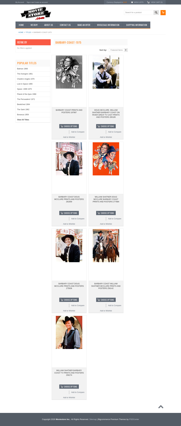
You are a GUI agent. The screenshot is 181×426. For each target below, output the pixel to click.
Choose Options (70, 126)
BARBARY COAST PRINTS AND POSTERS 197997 (69, 111)
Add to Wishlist (69, 137)
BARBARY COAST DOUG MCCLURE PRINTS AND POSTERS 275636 (69, 286)
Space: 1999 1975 (24, 89)
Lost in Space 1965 (25, 84)
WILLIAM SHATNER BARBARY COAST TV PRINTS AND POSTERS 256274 (69, 372)
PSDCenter (134, 419)
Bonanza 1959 (23, 115)
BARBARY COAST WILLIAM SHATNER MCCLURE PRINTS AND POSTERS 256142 (106, 286)
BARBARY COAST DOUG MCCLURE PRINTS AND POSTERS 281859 (69, 199)
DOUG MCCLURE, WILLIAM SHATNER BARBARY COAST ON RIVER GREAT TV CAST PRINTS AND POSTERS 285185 (106, 113)
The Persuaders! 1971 (26, 99)
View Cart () (156, 2)
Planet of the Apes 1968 (26, 94)
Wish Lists (138, 2)
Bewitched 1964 (23, 104)
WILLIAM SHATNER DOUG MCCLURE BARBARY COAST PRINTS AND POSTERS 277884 (106, 199)
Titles (28, 32)
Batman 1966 (22, 69)
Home (21, 32)
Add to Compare (77, 132)
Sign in (29, 2)
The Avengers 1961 (25, 74)
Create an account (41, 2)
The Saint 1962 (23, 109)
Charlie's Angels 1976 (26, 79)
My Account (19, 2)
